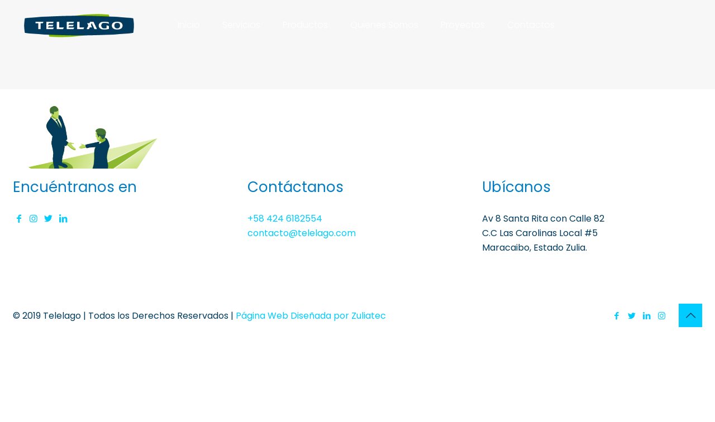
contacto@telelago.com (301, 233)
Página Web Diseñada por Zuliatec (311, 315)
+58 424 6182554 (284, 218)
